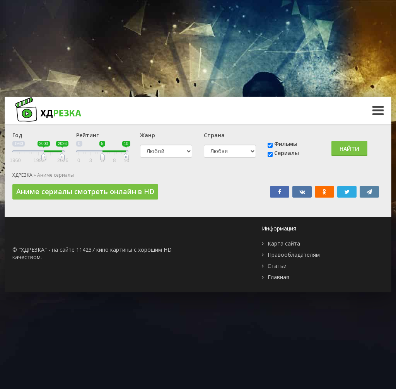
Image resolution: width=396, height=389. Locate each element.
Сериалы (286, 153)
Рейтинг (87, 135)
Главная (278, 277)
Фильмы (285, 143)
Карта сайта (284, 243)
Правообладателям (294, 254)
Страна (214, 135)
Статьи (277, 266)
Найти (349, 148)
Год (17, 135)
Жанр (147, 135)
